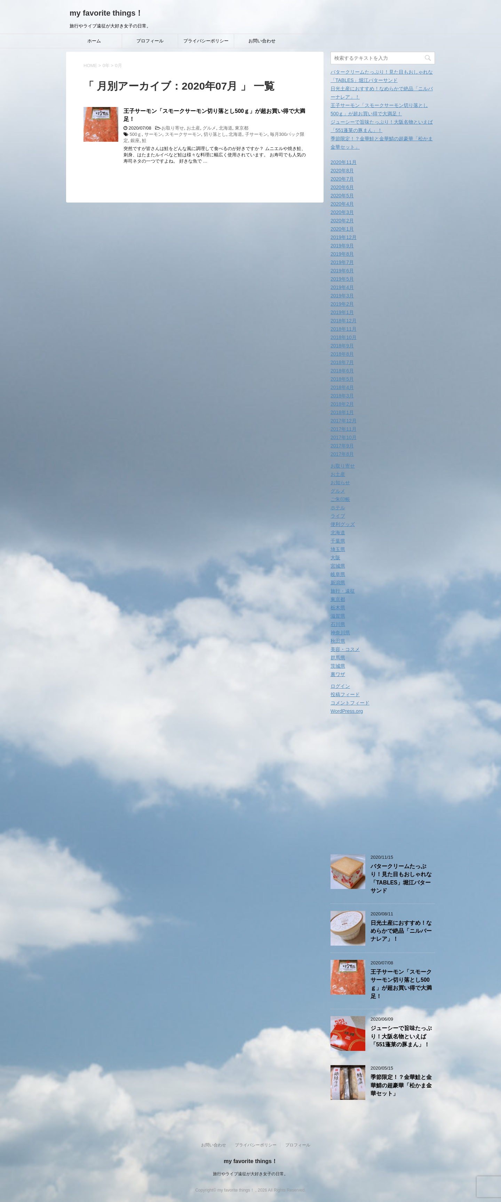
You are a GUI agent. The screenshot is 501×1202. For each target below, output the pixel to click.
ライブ (338, 516)
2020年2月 (342, 220)
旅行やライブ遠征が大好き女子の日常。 (250, 1173)
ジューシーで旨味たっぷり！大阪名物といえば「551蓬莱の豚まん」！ (401, 1036)
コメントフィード (350, 703)
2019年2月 (342, 304)
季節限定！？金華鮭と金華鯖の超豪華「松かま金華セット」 (401, 1085)
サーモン (153, 134)
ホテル (338, 507)
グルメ (209, 128)
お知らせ (340, 482)
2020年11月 (344, 162)
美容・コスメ (345, 649)
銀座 (135, 140)
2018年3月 (342, 395)
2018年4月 (342, 387)
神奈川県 (340, 632)
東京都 (241, 128)
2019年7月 (342, 262)
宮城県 (338, 566)
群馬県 (338, 657)
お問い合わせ (262, 40)
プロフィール (150, 40)
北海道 (225, 128)
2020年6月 (342, 187)
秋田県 (338, 641)
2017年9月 (342, 445)
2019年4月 (342, 287)
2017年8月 (342, 454)
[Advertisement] (389, 785)
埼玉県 (338, 549)
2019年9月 (342, 245)
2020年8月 (342, 170)
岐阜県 (338, 574)
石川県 (338, 624)
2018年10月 (344, 337)
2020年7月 (342, 179)
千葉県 (338, 541)
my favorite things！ (106, 13)
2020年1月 (342, 229)
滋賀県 (338, 616)
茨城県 (338, 666)
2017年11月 (344, 429)
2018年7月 (342, 362)
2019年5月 (342, 279)
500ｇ (136, 134)
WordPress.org (347, 711)
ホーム (94, 40)
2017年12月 (344, 420)
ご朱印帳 (340, 499)
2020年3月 (342, 212)
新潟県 (338, 582)
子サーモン (256, 134)
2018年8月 (342, 354)
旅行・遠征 (343, 591)
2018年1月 (342, 412)
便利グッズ (343, 524)
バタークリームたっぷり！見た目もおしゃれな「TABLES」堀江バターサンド (401, 878)
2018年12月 (344, 320)
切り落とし (215, 134)
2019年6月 (342, 270)
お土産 (193, 128)
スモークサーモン (183, 134)
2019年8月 (342, 254)
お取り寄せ (172, 128)
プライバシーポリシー (206, 40)
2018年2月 (342, 404)
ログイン (340, 686)
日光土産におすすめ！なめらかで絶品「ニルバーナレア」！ (401, 931)
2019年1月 (342, 312)
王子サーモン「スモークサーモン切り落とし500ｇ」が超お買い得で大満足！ (401, 984)
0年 (106, 65)
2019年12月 (344, 237)
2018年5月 (342, 379)
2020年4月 (342, 204)
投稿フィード (345, 694)
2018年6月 (342, 370)
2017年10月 (344, 437)
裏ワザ (338, 674)
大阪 (335, 557)
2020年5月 (342, 195)
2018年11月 (344, 329)
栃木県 (338, 607)
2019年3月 (342, 295)
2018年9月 (342, 345)
